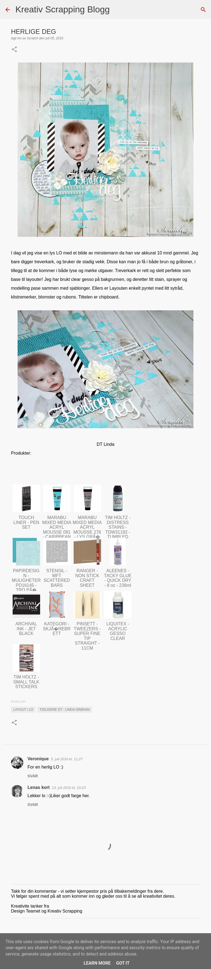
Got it (122, 963)
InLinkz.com (18, 701)
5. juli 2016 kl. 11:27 (67, 759)
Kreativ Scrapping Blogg (62, 9)
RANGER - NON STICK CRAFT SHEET (87, 578)
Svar (32, 776)
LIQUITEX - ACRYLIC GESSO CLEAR (117, 631)
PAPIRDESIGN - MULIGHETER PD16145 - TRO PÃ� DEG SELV (26, 582)
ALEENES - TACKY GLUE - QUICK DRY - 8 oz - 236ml (118, 578)
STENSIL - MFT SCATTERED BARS (57, 578)
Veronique (38, 758)
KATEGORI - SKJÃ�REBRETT (56, 628)
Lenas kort (38, 787)
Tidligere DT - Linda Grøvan (65, 710)
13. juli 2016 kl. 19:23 (69, 788)
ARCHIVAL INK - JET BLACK (26, 628)
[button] (14, 50)
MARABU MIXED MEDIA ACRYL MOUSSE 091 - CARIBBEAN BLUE (56, 529)
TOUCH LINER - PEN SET (26, 522)
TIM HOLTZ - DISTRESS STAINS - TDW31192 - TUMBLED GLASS (118, 529)
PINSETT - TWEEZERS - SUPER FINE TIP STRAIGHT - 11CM (87, 635)
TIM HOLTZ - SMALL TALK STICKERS (26, 682)
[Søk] (117, 9)
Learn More (97, 963)
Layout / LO (23, 710)
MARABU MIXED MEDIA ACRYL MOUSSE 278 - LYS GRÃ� (87, 527)
